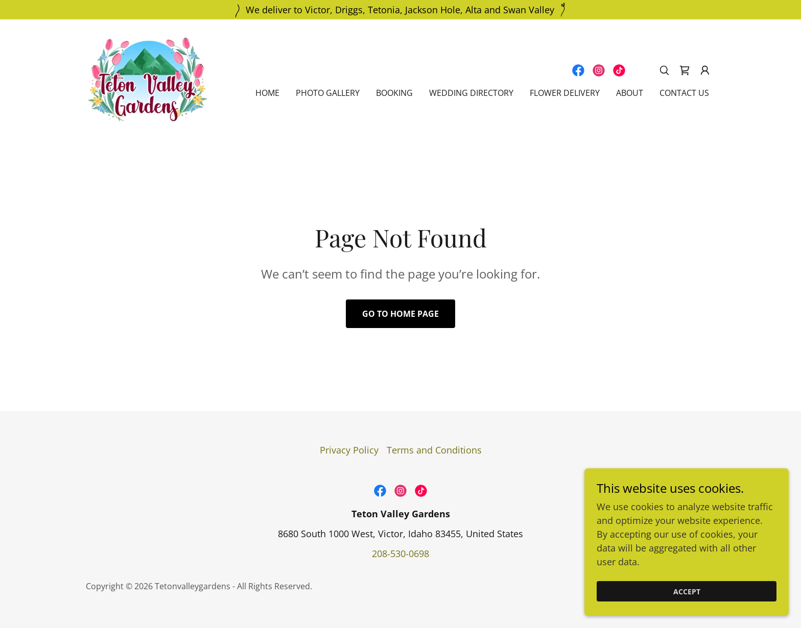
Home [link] (267, 92)
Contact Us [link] (684, 92)
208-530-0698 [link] (400, 553)
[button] (705, 70)
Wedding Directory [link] (471, 92)
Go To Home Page (400, 313)
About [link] (629, 92)
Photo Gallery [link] (328, 92)
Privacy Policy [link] (349, 450)
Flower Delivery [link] (565, 92)
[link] (147, 78)
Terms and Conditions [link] (434, 450)
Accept (686, 591)
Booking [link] (394, 92)
